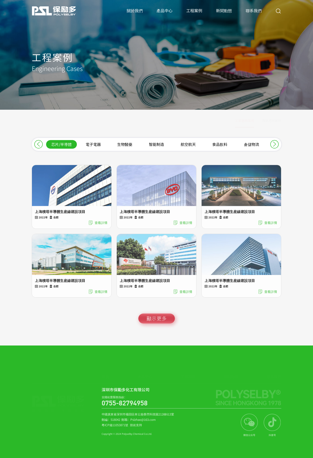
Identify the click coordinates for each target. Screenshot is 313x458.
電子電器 (93, 144)
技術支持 (136, 428)
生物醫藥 (124, 144)
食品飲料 (219, 144)
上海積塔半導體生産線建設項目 (60, 214)
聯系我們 (254, 15)
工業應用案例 (244, 122)
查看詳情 (97, 225)
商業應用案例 (271, 122)
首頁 (105, 371)
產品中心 (164, 15)
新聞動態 (224, 15)
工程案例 (194, 15)
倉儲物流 (251, 144)
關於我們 (135, 15)
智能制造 (156, 144)
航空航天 (188, 144)
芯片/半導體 (61, 144)
